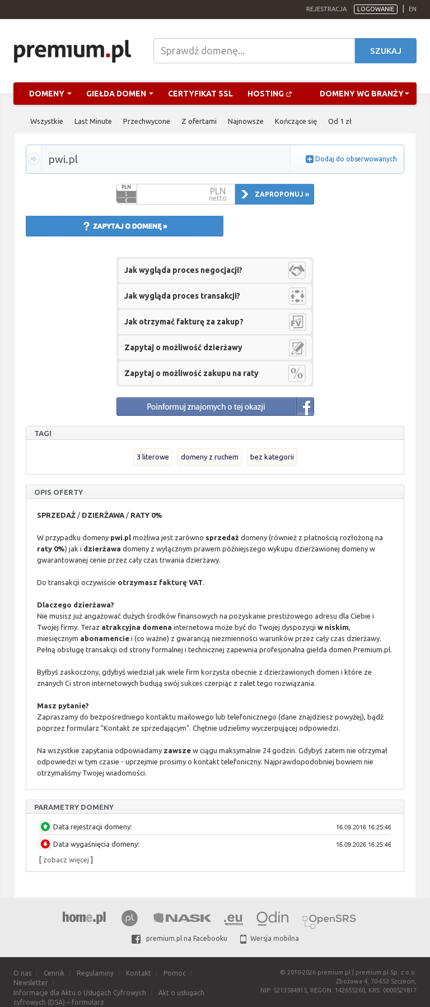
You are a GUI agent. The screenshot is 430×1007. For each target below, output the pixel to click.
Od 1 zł (340, 121)
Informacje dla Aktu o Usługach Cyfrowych (79, 992)
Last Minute (93, 121)
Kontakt (138, 973)
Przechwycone (146, 121)
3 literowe (153, 457)
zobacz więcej (66, 860)
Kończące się (296, 121)
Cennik (54, 973)
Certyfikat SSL (200, 93)
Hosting (269, 93)
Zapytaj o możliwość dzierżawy (183, 347)
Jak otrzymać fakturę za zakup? (184, 321)
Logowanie (375, 9)
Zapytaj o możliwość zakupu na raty (191, 373)
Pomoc (174, 973)
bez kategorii (272, 457)
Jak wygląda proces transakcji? (182, 295)
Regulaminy (95, 973)
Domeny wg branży (364, 93)
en (413, 9)
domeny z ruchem (210, 457)
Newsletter (30, 982)
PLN (126, 187)
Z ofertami (199, 121)
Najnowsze (246, 121)
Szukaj (385, 50)
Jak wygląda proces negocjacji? (183, 270)
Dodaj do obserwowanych (356, 159)
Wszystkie (46, 121)
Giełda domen (119, 93)
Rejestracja (326, 9)
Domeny (50, 93)
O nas (22, 973)
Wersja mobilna (269, 938)
